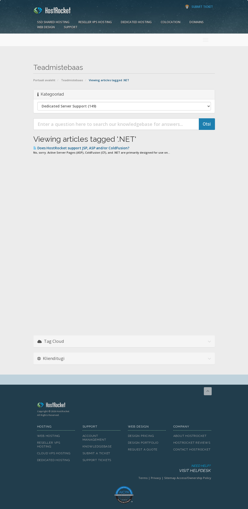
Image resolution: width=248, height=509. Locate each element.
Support (70, 27)
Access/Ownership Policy (194, 478)
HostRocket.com (124, 406)
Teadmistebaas (72, 80)
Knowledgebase (97, 446)
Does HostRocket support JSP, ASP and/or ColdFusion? (81, 148)
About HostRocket (190, 436)
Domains (196, 22)
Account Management (94, 437)
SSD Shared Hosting (53, 22)
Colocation (170, 22)
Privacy (156, 478)
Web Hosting (48, 436)
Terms (143, 478)
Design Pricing (141, 436)
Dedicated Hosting (136, 22)
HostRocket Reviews (191, 442)
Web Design (46, 27)
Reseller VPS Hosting (95, 22)
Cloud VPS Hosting (54, 453)
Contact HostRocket (192, 449)
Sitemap (170, 478)
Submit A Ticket (96, 453)
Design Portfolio (143, 442)
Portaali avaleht (44, 80)
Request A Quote (143, 449)
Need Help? (123, 468)
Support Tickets (97, 460)
